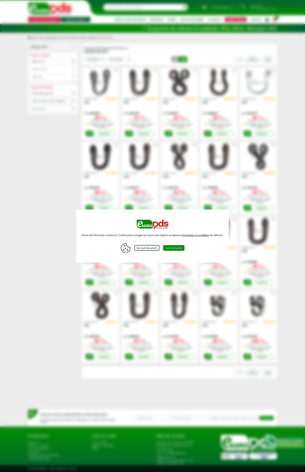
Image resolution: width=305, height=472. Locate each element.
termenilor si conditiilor (195, 235)
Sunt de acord (174, 248)
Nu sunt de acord (147, 248)
